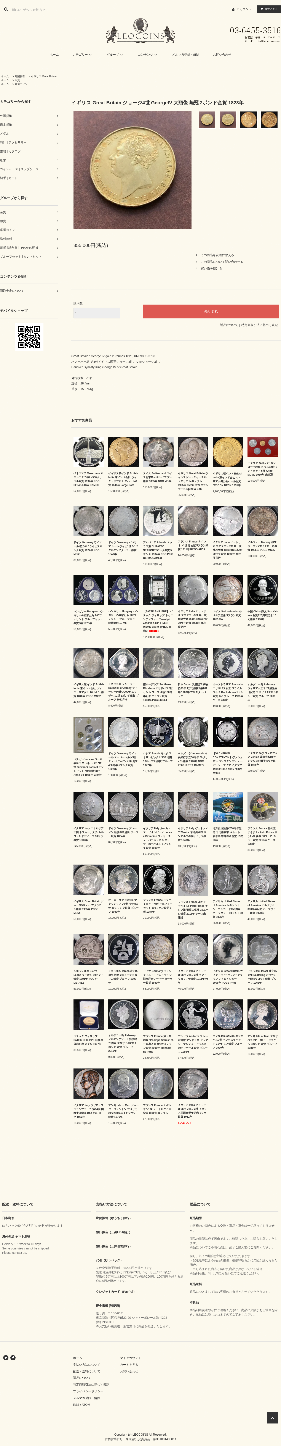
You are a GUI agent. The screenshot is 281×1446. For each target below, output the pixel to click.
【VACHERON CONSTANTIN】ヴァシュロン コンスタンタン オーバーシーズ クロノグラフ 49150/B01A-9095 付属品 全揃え (228, 763)
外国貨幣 (20, 76)
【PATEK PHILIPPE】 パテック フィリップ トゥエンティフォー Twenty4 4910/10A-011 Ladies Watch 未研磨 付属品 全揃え (158, 621)
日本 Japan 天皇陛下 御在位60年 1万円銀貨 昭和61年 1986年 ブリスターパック (193, 690)
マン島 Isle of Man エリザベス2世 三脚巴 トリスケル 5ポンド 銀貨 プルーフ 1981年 (262, 1042)
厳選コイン (21, 84)
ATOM (86, 1404)
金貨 (17, 80)
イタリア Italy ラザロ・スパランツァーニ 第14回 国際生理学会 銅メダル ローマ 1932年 (88, 1111)
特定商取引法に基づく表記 (259, 325)
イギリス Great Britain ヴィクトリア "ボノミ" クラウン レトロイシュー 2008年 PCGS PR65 (228, 977)
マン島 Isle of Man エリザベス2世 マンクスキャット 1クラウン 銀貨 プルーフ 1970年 (228, 1041)
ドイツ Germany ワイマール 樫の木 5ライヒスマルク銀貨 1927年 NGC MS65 (87, 548)
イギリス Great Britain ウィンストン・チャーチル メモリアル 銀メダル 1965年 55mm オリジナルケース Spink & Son (193, 481)
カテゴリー (83, 54)
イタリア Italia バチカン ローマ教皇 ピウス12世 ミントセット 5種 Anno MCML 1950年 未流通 (262, 469)
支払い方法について (86, 1364)
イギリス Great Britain (44, 76)
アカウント (244, 9)
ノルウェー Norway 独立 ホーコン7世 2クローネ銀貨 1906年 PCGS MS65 (262, 546)
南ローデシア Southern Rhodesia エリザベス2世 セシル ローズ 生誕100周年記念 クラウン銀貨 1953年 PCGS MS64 (157, 692)
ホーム (54, 54)
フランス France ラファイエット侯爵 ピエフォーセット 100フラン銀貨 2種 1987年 (157, 906)
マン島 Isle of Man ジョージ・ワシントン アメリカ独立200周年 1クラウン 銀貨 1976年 (123, 1111)
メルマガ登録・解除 (185, 54)
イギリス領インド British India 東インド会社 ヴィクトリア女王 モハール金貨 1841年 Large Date (123, 479)
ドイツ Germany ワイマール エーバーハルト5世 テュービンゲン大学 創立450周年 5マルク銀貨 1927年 (122, 761)
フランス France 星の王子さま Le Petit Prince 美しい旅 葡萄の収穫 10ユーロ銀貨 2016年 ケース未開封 (193, 910)
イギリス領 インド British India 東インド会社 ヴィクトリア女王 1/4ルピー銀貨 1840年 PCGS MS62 (88, 690)
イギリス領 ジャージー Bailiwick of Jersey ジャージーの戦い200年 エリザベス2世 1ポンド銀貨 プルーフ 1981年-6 (123, 692)
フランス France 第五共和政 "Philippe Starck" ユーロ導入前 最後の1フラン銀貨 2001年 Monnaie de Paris (158, 1044)
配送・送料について (86, 1371)
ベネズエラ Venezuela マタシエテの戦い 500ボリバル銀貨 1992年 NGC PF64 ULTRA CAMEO (88, 479)
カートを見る (129, 1364)
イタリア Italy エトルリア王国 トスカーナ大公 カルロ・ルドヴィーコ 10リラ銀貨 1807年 (88, 834)
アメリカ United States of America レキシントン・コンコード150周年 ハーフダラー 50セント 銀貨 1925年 (228, 909)
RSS (76, 1404)
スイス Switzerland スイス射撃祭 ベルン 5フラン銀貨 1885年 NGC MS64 (157, 477)
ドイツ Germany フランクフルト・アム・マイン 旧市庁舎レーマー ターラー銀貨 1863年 (157, 977)
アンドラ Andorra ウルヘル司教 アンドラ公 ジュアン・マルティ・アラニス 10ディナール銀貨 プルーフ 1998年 (193, 1044)
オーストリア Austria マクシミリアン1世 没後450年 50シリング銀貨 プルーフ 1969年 (123, 906)
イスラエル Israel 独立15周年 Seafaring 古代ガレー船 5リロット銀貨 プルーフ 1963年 (262, 977)
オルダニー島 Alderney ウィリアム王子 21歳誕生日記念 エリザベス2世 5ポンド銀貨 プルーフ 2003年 (262, 692)
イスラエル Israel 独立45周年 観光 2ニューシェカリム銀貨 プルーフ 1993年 (122, 977)
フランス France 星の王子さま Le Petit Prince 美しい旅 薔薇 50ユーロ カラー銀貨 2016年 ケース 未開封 (262, 836)
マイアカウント (130, 1358)
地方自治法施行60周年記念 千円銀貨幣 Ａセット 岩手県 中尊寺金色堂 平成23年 (228, 834)
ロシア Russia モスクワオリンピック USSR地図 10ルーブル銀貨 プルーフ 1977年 (158, 759)
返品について (229, 325)
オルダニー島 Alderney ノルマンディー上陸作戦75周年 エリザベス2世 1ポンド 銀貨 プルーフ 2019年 (122, 1043)
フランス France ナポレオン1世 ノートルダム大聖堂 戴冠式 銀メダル (157, 1109)
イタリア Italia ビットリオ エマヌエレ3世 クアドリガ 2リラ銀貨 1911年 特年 (193, 977)
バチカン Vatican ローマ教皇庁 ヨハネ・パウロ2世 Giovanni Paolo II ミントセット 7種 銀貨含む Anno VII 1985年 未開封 (88, 767)
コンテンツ (148, 54)
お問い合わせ (222, 54)
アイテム (268, 9)
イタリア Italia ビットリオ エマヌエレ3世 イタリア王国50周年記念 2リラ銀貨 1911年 (192, 1111)
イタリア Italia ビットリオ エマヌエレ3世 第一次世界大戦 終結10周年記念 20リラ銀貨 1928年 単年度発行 (227, 550)
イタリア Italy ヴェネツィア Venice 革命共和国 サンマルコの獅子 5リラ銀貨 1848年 (262, 759)
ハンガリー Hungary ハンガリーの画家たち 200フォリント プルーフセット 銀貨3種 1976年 (88, 617)
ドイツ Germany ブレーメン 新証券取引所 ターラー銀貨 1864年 (123, 832)
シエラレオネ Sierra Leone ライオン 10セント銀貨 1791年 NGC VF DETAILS (88, 977)
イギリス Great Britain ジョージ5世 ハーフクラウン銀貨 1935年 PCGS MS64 (88, 907)
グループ (115, 54)
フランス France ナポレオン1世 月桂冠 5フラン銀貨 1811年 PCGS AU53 (193, 545)
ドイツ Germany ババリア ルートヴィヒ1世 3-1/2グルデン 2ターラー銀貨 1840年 (123, 548)
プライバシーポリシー (88, 1391)
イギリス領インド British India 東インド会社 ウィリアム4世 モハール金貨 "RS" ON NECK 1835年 (227, 479)
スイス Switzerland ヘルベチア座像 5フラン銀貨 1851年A (227, 615)
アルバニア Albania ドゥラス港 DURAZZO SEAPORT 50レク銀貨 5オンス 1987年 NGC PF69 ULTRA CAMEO (158, 550)
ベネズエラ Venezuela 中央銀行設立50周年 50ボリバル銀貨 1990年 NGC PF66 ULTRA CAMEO (193, 759)
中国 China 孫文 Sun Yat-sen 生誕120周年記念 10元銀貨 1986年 (262, 615)
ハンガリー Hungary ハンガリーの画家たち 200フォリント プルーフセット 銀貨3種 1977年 (123, 617)
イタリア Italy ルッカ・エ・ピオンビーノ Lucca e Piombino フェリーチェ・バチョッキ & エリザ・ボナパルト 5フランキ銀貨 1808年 (157, 838)
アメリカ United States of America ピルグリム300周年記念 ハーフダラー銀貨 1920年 (261, 907)
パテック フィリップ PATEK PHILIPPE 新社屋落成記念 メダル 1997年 (88, 1040)
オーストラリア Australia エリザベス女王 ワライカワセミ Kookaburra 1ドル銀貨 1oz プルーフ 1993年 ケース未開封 (228, 692)
